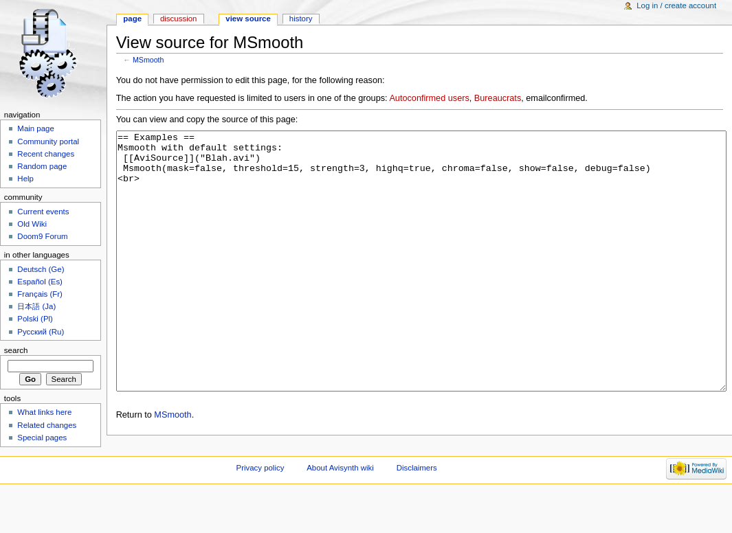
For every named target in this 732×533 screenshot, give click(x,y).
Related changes (46, 425)
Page (132, 18)
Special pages (42, 437)
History (301, 18)
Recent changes (45, 154)
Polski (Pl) (35, 319)
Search (16, 350)
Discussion (178, 18)
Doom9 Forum (42, 236)
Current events (43, 211)
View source (248, 18)
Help (25, 178)
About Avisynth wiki (340, 509)
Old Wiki (32, 224)
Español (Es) (40, 281)
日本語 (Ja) (36, 306)
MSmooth (148, 60)
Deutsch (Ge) (40, 269)
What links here (44, 412)
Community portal (48, 141)
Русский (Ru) (40, 332)
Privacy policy (260, 509)
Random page (42, 166)
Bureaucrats (497, 98)
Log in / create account (676, 5)
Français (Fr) (40, 294)
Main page (35, 128)
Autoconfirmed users (429, 98)
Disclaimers (417, 509)
